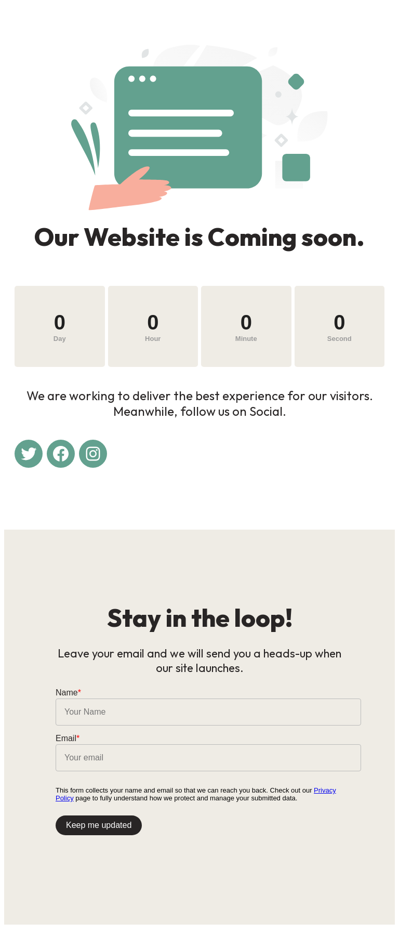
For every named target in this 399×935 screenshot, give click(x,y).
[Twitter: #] (29, 455)
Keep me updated (99, 829)
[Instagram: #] (93, 455)
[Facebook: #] (61, 455)
